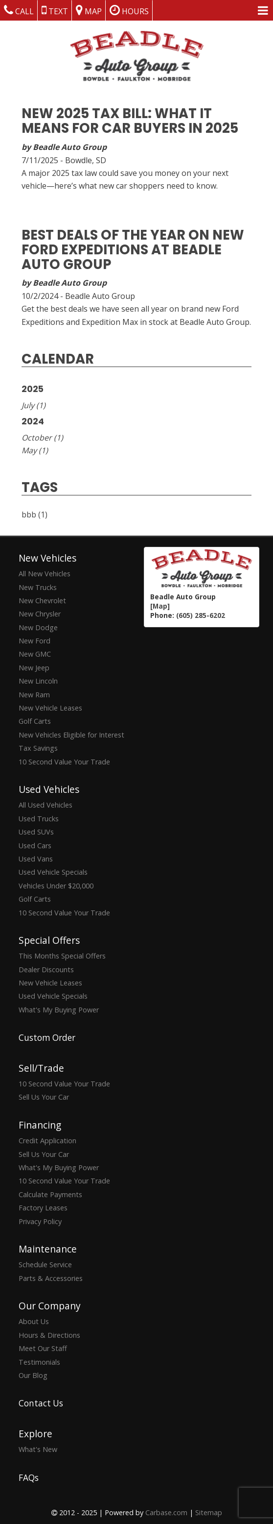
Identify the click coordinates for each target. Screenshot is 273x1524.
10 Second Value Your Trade (64, 761)
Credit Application (47, 1140)
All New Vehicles (44, 573)
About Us (34, 1321)
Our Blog (33, 1375)
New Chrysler (40, 613)
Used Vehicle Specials (53, 872)
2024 (33, 421)
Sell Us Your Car (44, 1097)
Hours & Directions (49, 1335)
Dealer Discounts (46, 969)
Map (89, 10)
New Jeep (34, 667)
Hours (129, 10)
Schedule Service (45, 1264)
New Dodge (38, 627)
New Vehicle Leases (50, 708)
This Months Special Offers (62, 955)
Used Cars (35, 845)
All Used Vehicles (45, 805)
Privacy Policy (40, 1221)
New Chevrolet (42, 600)
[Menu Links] (263, 10)
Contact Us (41, 1403)
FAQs (29, 1477)
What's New (38, 1449)
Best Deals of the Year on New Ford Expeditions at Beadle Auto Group (133, 249)
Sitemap (208, 1512)
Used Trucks (39, 818)
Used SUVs (36, 831)
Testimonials (39, 1362)
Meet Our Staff (43, 1348)
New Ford (34, 640)
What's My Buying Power (59, 1009)
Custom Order (47, 1037)
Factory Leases (43, 1207)
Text (55, 10)
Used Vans (36, 858)
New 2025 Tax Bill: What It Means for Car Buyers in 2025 (130, 121)
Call (19, 10)
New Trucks (38, 587)
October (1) (42, 437)
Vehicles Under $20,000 (56, 885)
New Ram (34, 694)
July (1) (34, 405)
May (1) (35, 450)
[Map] (160, 606)
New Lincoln (38, 681)
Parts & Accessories (51, 1278)
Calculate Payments (50, 1194)
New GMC (35, 654)
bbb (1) (34, 514)
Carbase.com (166, 1512)
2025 (33, 389)
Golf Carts (35, 721)
